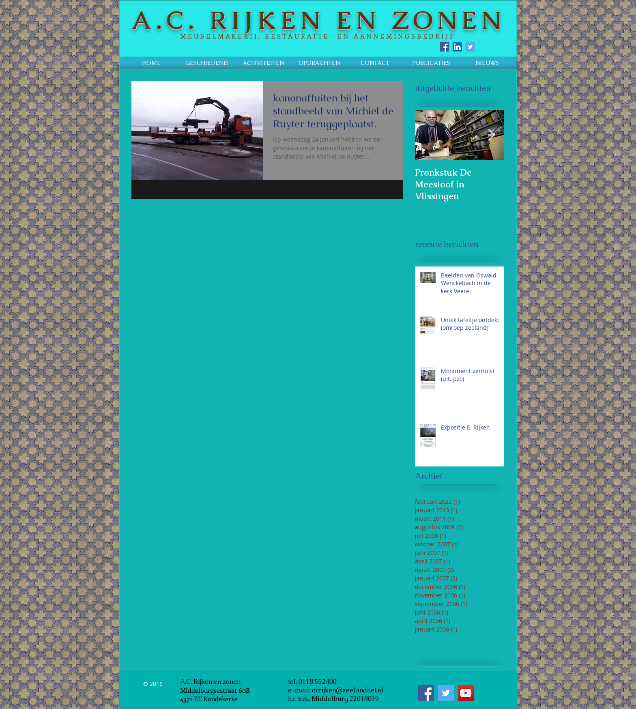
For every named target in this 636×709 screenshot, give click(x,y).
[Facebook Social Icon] (444, 47)
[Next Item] (491, 135)
